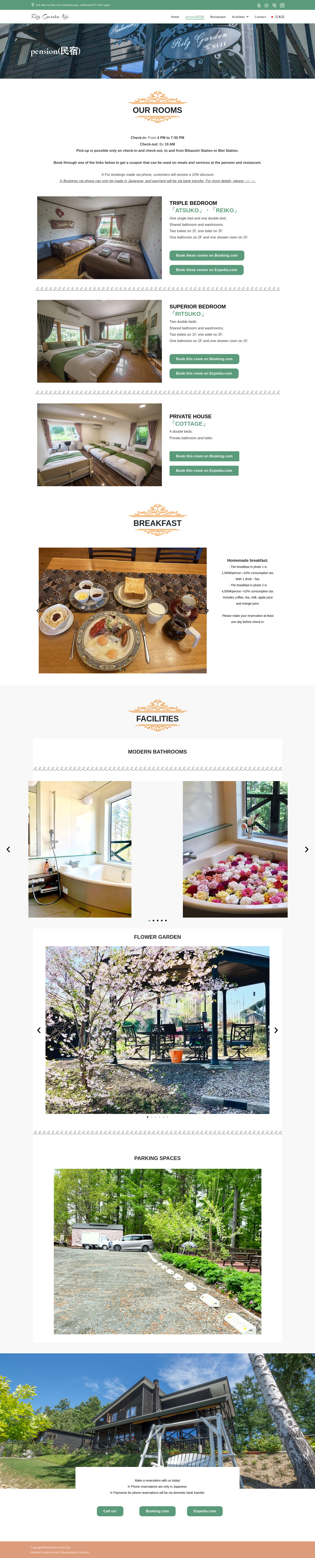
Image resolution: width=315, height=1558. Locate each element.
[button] (37, 610)
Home (175, 17)
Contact (260, 17)
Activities (238, 17)
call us (250, 181)
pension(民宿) (194, 17)
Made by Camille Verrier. (45, 1552)
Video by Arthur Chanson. (75, 1552)
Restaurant (218, 17)
